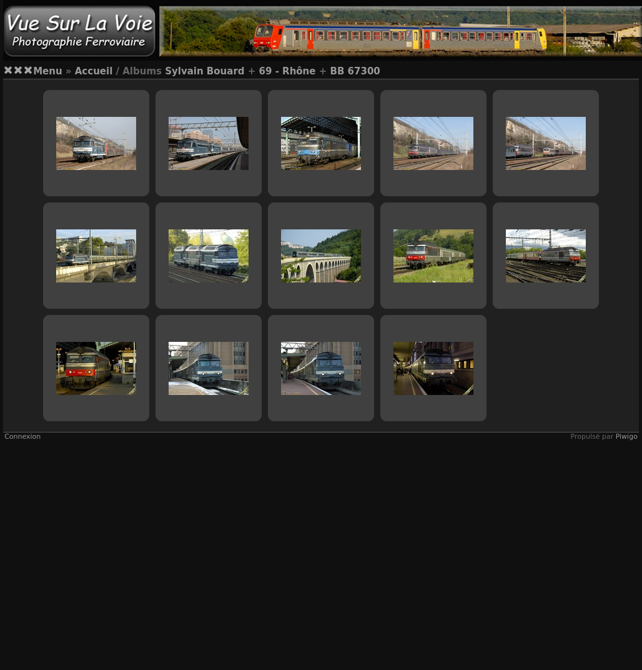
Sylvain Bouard (204, 71)
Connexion (22, 436)
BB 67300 (355, 71)
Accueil (94, 71)
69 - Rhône (287, 71)
